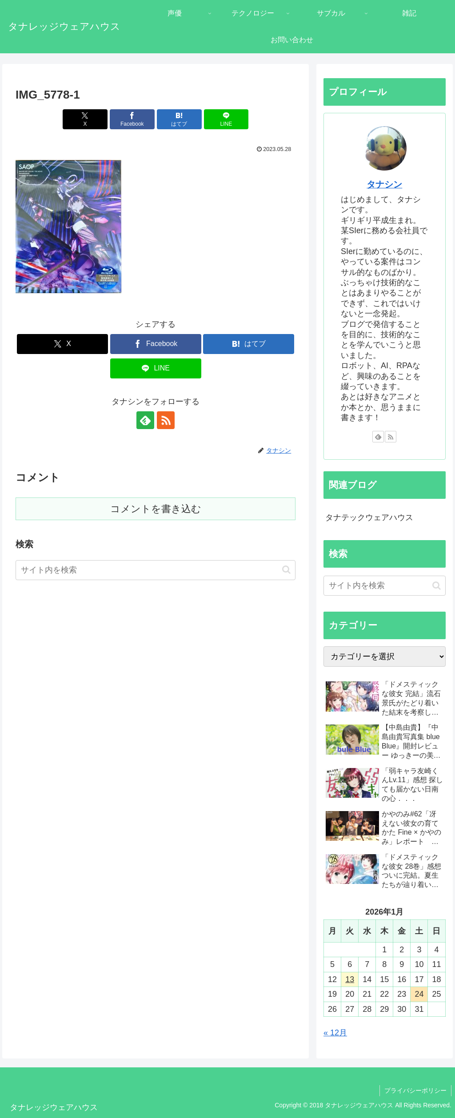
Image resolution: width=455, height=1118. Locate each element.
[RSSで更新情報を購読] (166, 420)
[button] (286, 570)
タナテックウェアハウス (369, 517)
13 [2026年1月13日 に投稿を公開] (349, 979)
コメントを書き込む (155, 508)
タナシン (384, 184)
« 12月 (335, 1032)
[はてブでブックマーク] (179, 119)
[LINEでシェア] (226, 119)
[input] (155, 570)
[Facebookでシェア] (132, 119)
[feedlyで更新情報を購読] (145, 420)
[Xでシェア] (85, 119)
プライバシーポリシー (415, 1090)
